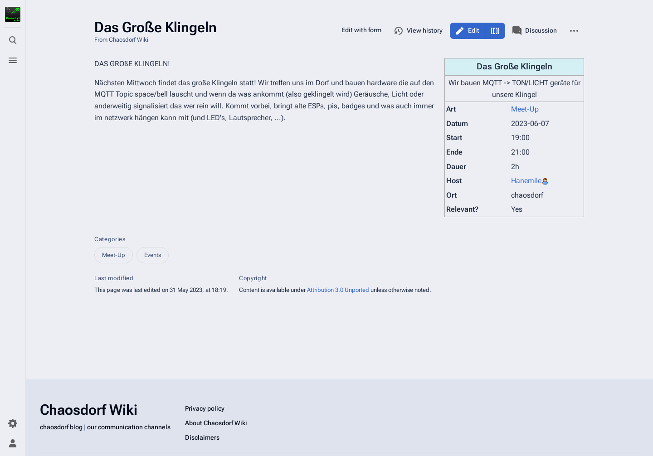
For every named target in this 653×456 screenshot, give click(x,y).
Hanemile (526, 180)
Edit (473, 30)
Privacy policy (204, 408)
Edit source (495, 30)
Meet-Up (525, 109)
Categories (110, 239)
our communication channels (129, 427)
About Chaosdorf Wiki (216, 423)
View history (418, 30)
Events (152, 255)
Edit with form (361, 30)
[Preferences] (13, 423)
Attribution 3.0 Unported (338, 289)
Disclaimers (202, 437)
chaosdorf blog (61, 427)
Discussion (534, 30)
